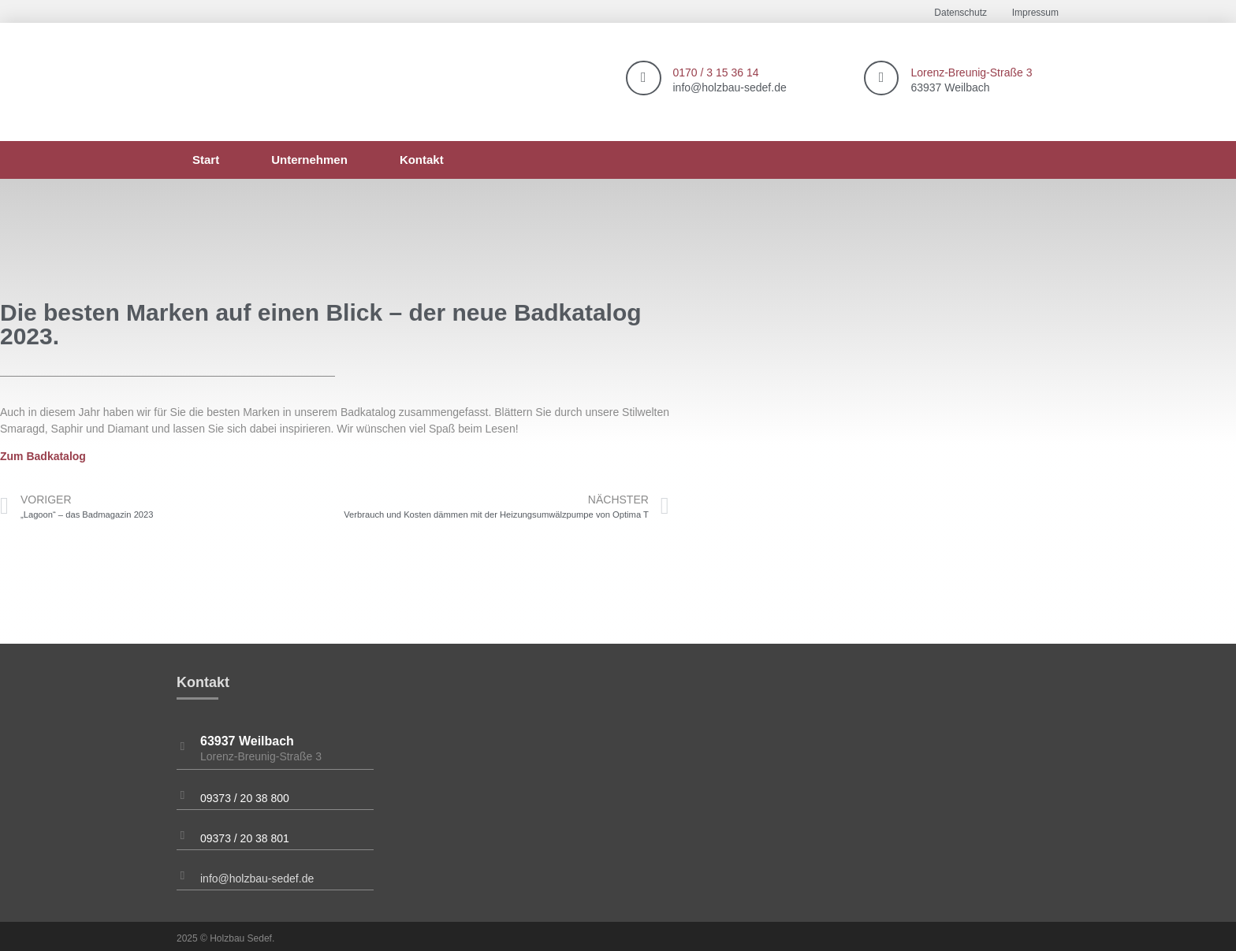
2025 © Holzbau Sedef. (225, 938)
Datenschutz (960, 12)
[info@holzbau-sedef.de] (182, 876)
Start (205, 159)
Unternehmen (309, 159)
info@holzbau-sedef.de (257, 878)
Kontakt (422, 159)
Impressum (1035, 12)
